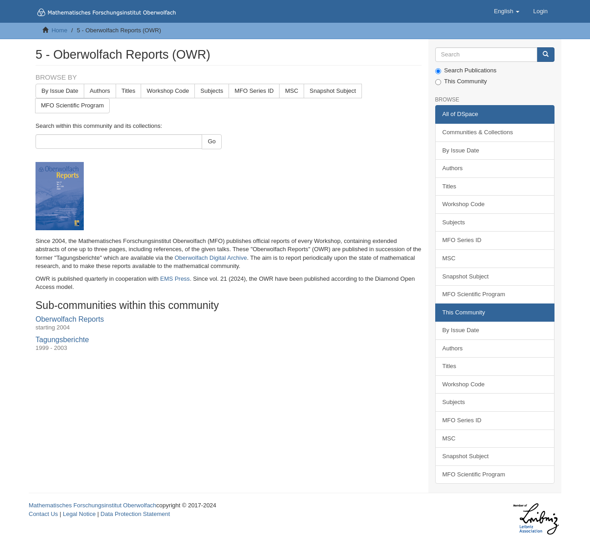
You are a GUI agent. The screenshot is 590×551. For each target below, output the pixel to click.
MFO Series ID (254, 90)
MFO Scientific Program (72, 105)
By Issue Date (59, 90)
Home (59, 30)
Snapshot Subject (333, 90)
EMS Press (175, 278)
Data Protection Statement (135, 514)
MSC (291, 90)
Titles (129, 90)
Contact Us (43, 514)
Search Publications (466, 70)
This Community (461, 81)
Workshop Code (168, 90)
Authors (100, 90)
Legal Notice (79, 514)
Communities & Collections (477, 132)
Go (211, 141)
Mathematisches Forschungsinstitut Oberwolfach (92, 505)
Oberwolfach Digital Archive (211, 257)
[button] (506, 11)
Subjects (211, 90)
